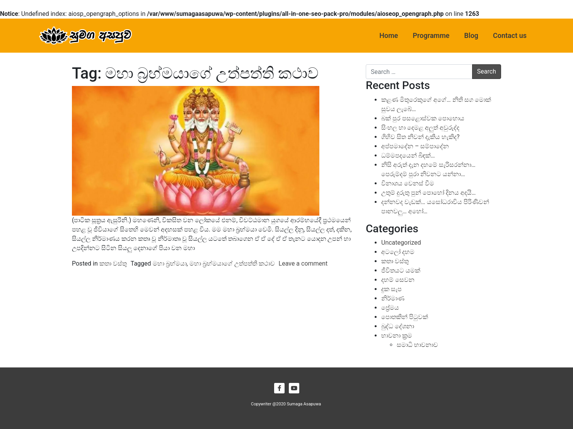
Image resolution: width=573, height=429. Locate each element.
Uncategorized (401, 242)
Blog (471, 35)
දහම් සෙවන (397, 279)
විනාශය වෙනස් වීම (407, 183)
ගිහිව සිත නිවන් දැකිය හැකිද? (420, 137)
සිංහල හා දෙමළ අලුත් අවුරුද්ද (420, 127)
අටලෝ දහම (397, 252)
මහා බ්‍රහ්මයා (170, 263)
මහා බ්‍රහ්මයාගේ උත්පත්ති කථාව (232, 263)
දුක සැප (391, 289)
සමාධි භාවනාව (417, 344)
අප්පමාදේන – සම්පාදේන (415, 146)
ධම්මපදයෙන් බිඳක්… (408, 155)
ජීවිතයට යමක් (400, 270)
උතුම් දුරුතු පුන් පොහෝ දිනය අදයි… (428, 192)
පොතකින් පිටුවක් (404, 317)
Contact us (510, 35)
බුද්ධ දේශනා (397, 326)
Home (388, 35)
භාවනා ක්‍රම (396, 335)
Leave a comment (303, 263)
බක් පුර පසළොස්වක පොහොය (422, 118)
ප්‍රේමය (390, 307)
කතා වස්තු (113, 263)
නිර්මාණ (392, 298)
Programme (431, 35)
